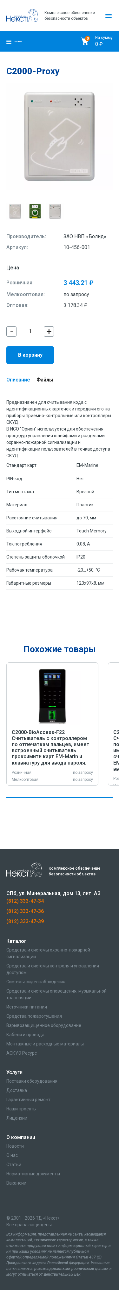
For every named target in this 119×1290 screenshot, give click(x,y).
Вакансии (16, 1183)
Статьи (13, 1164)
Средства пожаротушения (34, 1016)
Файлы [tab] (44, 380)
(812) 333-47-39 (25, 921)
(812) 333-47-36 (25, 911)
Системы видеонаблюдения (35, 981)
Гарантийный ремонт (28, 1099)
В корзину (30, 355)
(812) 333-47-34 (25, 901)
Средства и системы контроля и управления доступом (52, 969)
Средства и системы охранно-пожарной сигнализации (48, 953)
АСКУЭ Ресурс (21, 1053)
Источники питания (26, 1006)
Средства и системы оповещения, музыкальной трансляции (56, 994)
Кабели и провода (25, 1034)
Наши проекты (21, 1108)
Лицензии (16, 1118)
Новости (15, 1146)
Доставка (16, 1090)
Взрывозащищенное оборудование (43, 1025)
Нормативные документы (33, 1173)
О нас (12, 1155)
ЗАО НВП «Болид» (84, 236)
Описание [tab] (18, 380)
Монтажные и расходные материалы (45, 1043)
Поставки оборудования (31, 1081)
